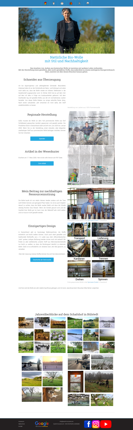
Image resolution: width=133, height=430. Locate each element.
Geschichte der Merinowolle (42, 260)
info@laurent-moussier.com (66, 421)
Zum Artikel (42, 163)
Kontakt (20, 426)
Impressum (21, 421)
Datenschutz (21, 424)
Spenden (42, 139)
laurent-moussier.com (58, 424)
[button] (25, 30)
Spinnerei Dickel (93, 220)
